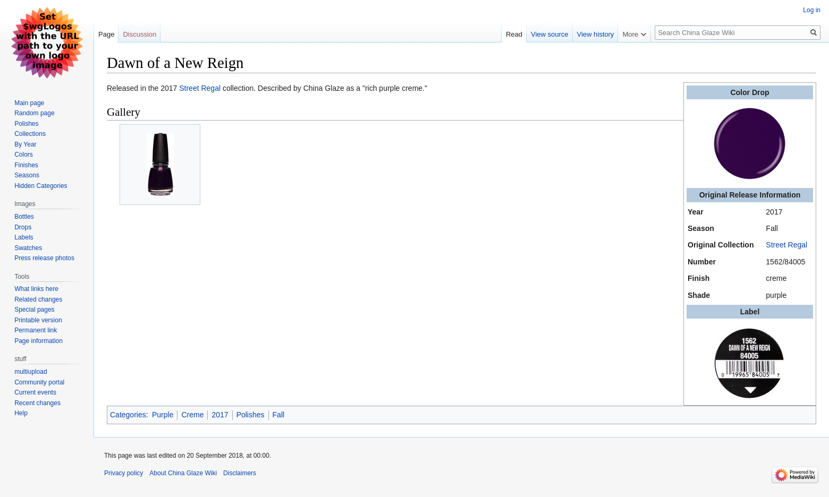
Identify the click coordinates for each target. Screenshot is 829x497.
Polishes (250, 414)
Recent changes (37, 403)
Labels (23, 237)
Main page (29, 103)
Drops (22, 227)
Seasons (26, 175)
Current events (35, 392)
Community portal (39, 382)
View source (550, 34)
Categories (128, 414)
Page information (38, 341)
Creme (192, 414)
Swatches (28, 248)
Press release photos (44, 258)
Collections (30, 134)
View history (595, 34)
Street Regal (786, 245)
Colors (23, 154)
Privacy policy (123, 473)
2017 (220, 414)
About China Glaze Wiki (183, 473)
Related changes (38, 299)
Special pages (34, 309)
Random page (34, 113)
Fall (279, 414)
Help (21, 413)
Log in (811, 10)
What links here (36, 289)
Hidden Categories (40, 186)
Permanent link (35, 330)
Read (514, 34)
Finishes (26, 165)
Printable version (38, 320)
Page (106, 34)
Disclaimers (239, 473)
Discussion (139, 34)
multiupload (30, 371)
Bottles (24, 216)
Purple (162, 414)
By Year (25, 144)
